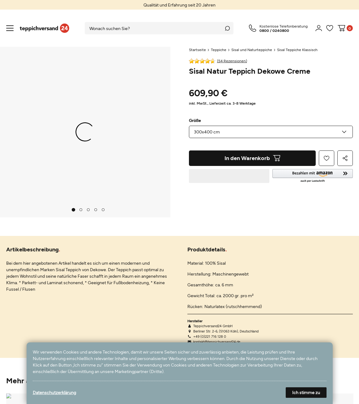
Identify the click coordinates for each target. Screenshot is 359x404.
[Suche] (227, 28)
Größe (195, 120)
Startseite (197, 49)
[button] (312, 176)
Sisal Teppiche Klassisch (297, 49)
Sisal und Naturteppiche (251, 49)
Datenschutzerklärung (54, 392)
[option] (179, 5)
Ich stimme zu (306, 392)
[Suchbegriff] (153, 28)
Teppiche (218, 49)
